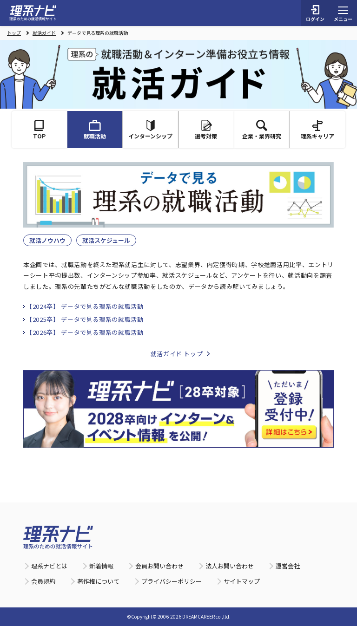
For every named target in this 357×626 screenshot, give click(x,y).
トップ (14, 33)
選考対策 (206, 130)
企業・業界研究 (261, 130)
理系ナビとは (49, 566)
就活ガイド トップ (177, 353)
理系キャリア (317, 130)
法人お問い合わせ (229, 566)
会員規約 (43, 581)
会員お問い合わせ (159, 566)
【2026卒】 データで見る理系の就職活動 (85, 332)
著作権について (98, 581)
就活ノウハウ (47, 240)
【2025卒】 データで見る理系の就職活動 (85, 319)
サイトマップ (242, 581)
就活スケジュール (106, 240)
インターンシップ (150, 130)
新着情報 (101, 566)
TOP (39, 130)
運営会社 (288, 566)
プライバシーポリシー (171, 581)
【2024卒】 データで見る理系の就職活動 (85, 306)
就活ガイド (44, 33)
